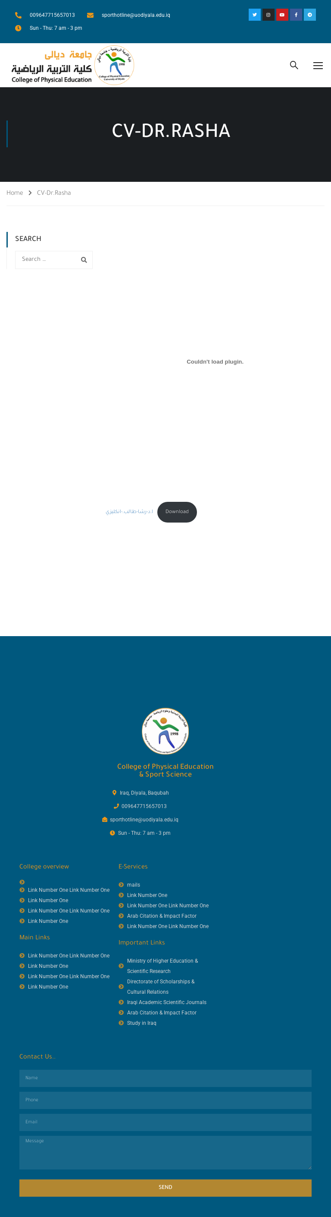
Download (177, 514)
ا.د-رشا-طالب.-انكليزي (129, 514)
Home (14, 196)
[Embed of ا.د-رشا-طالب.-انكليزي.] (215, 363)
